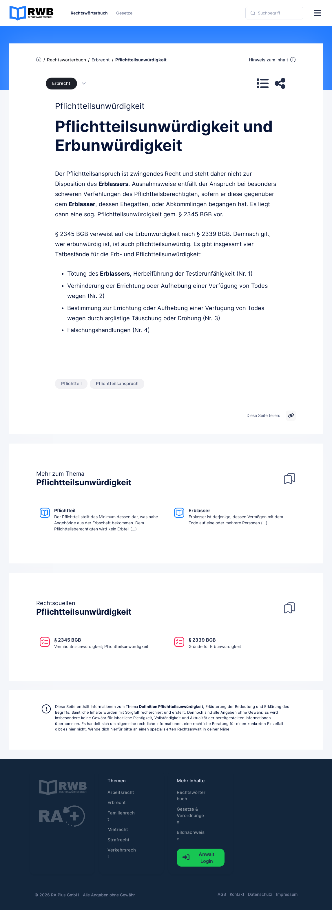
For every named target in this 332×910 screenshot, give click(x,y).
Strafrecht (118, 840)
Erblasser (82, 204)
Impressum (287, 894)
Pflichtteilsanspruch (117, 383)
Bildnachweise (191, 835)
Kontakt (237, 894)
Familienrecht (121, 816)
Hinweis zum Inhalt (272, 60)
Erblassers (113, 183)
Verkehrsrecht (121, 853)
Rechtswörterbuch (191, 795)
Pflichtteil (71, 383)
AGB (222, 894)
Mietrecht (117, 829)
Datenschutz (260, 894)
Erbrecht (61, 83)
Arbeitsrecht (120, 792)
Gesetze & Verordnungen (190, 816)
